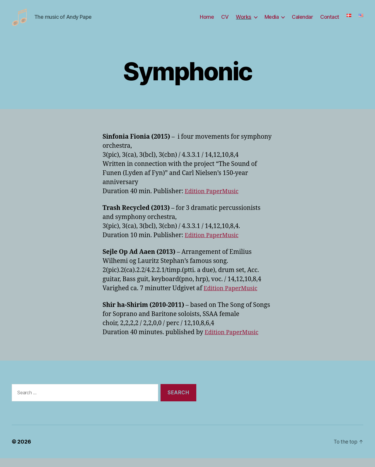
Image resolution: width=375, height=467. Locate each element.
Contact (329, 21)
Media (272, 21)
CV (225, 21)
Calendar (302, 21)
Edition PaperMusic (213, 200)
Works (243, 21)
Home (207, 21)
